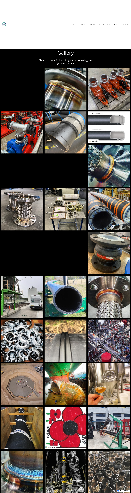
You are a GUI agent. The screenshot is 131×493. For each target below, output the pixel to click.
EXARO (109, 24)
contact (117, 24)
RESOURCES (92, 24)
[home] (4, 24)
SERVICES (82, 24)
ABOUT (75, 24)
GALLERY (101, 24)
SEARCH (125, 24)
